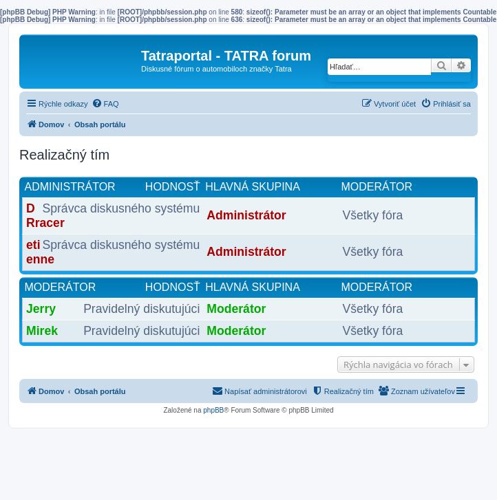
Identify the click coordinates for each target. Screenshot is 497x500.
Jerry (41, 309)
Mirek (42, 331)
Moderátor (60, 287)
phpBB (213, 410)
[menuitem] (105, 104)
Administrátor (70, 187)
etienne (40, 252)
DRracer (45, 216)
